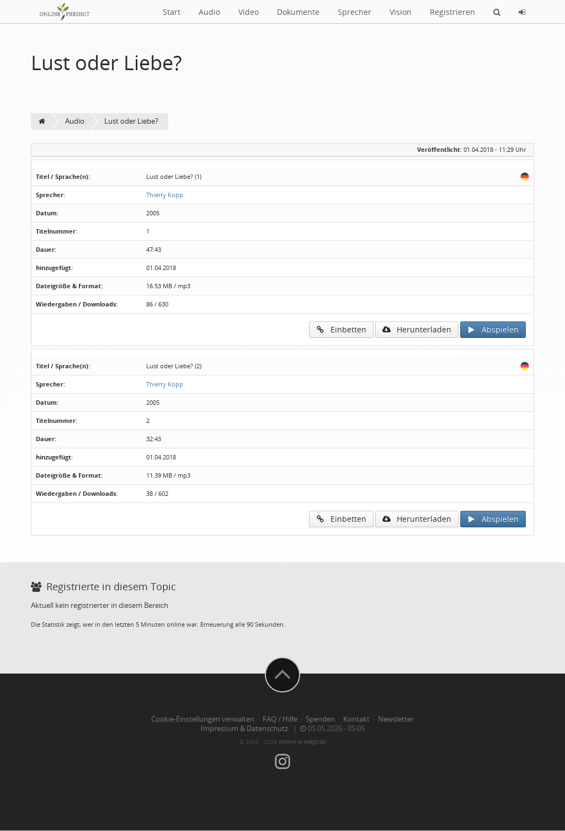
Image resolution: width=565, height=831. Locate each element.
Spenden (320, 719)
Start (171, 12)
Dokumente (298, 12)
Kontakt (356, 719)
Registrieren (452, 12)
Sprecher (354, 12)
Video (248, 12)
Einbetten (341, 329)
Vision (401, 12)
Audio (209, 12)
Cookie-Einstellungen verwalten (202, 719)
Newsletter (396, 719)
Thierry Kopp (164, 194)
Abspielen (493, 329)
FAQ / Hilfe (280, 719)
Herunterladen (416, 329)
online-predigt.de (302, 741)
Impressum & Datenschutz (244, 728)
